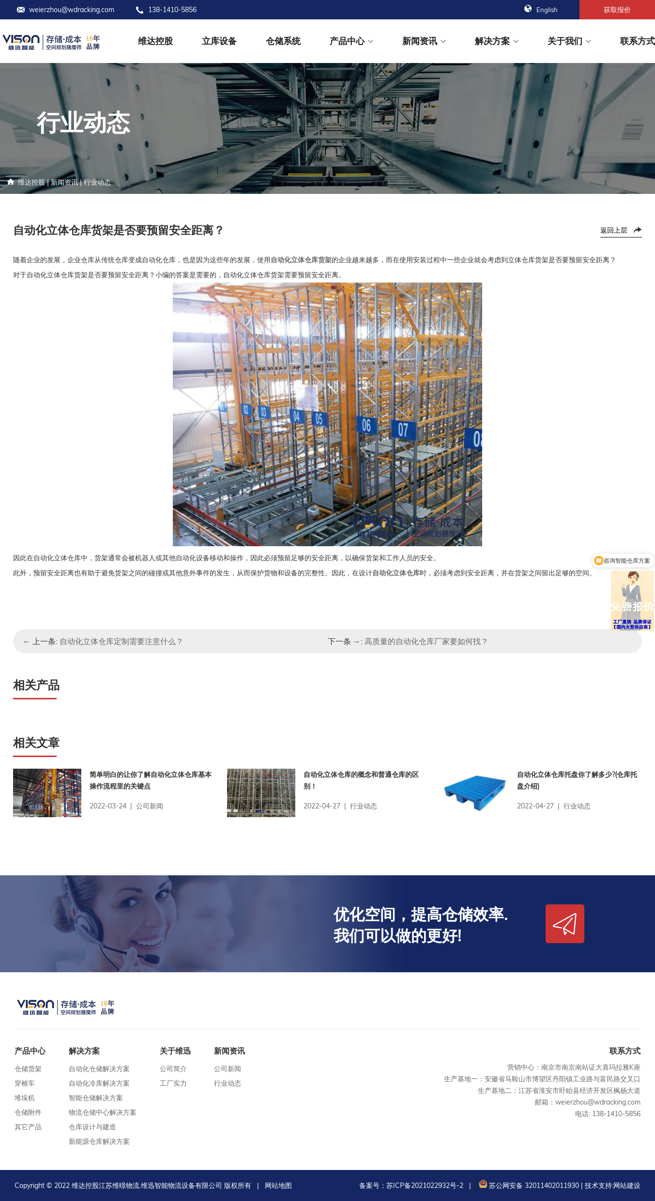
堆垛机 (25, 1097)
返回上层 (613, 230)
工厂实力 (173, 1083)
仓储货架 (28, 1068)
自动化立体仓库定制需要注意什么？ (121, 641)
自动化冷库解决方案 (99, 1083)
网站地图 (278, 1185)
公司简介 (173, 1068)
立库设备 (219, 41)
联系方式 (637, 41)
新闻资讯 (419, 41)
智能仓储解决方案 (96, 1097)
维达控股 (155, 41)
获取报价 (617, 9)
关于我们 (565, 41)
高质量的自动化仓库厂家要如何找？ (426, 641)
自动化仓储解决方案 (99, 1068)
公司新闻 (227, 1068)
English (541, 9)
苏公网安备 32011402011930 (528, 1185)
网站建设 (626, 1185)
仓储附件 (28, 1112)
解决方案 (492, 41)
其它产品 (28, 1126)
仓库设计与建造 (92, 1126)
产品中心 (347, 41)
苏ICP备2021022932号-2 (424, 1185)
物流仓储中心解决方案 (103, 1112)
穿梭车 (25, 1083)
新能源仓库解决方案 (99, 1141)
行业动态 (97, 182)
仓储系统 (283, 41)
